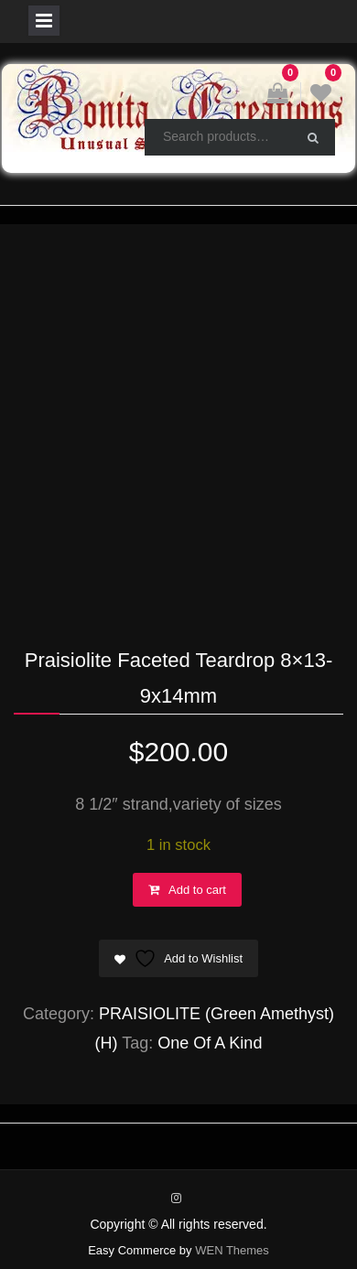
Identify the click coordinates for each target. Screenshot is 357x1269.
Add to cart (197, 890)
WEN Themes (232, 1250)
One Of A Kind (209, 1043)
